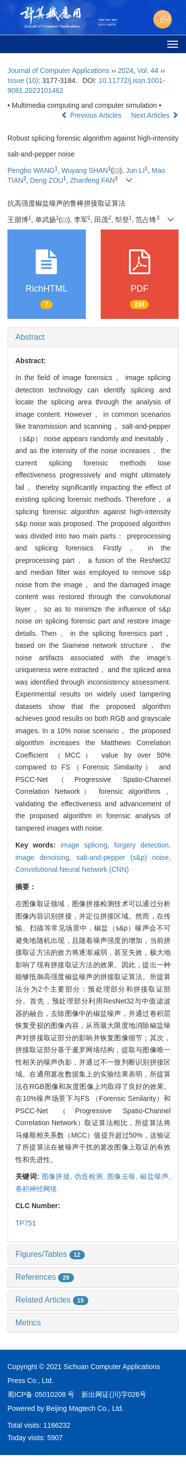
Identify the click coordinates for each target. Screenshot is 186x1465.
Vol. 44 (148, 71)
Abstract (30, 337)
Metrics (28, 1322)
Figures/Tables (50, 1254)
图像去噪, (123, 1176)
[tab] (93, 337)
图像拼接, (58, 1176)
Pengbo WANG (31, 170)
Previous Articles (92, 115)
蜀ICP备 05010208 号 (40, 1394)
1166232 (56, 1425)
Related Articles (51, 1300)
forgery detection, (142, 845)
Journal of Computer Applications (58, 71)
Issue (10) (22, 80)
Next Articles (155, 115)
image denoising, (45, 857)
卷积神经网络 (36, 1189)
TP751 (25, 1223)
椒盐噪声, (155, 1176)
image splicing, (87, 845)
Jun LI (135, 170)
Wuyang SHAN (85, 170)
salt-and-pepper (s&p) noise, (123, 857)
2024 (125, 71)
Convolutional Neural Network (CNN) (72, 869)
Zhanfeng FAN (92, 180)
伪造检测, (90, 1176)
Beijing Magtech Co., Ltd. (85, 1408)
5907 (54, 1438)
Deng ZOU (46, 180)
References (44, 1277)
